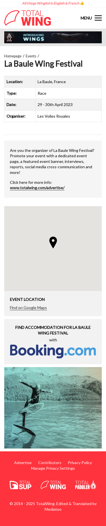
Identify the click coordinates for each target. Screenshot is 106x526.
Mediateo (53, 509)
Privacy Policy (80, 462)
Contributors (49, 462)
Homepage (12, 56)
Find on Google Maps (28, 307)
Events (31, 56)
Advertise (23, 462)
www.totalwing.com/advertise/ (37, 187)
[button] (53, 242)
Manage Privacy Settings (53, 468)
